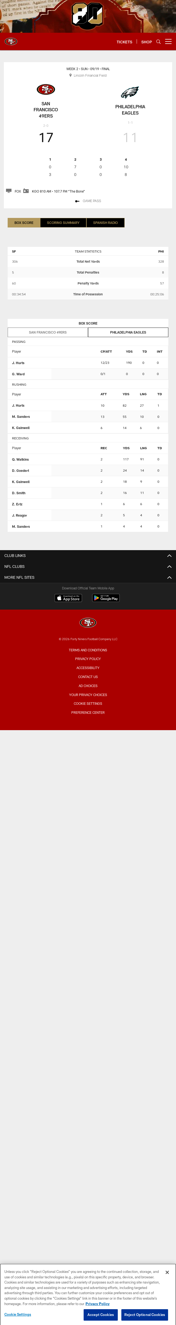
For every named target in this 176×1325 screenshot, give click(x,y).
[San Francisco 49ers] (88, 623)
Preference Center (88, 712)
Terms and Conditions (88, 650)
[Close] (167, 1278)
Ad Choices (88, 686)
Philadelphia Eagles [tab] (128, 332)
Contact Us (88, 677)
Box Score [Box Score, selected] (23, 222)
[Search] (158, 41)
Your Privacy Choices (88, 695)
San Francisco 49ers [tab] (48, 332)
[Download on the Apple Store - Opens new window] (68, 598)
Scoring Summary (63, 222)
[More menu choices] (168, 41)
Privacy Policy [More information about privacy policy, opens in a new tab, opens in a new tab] (98, 1308)
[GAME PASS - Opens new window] (88, 201)
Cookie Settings (88, 703)
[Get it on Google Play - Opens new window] (106, 600)
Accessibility (88, 668)
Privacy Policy (88, 659)
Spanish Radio (105, 222)
